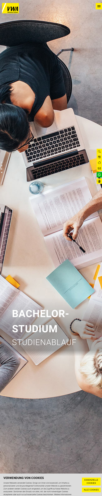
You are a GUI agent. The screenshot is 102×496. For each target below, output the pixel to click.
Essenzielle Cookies (91, 481)
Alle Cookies (91, 490)
